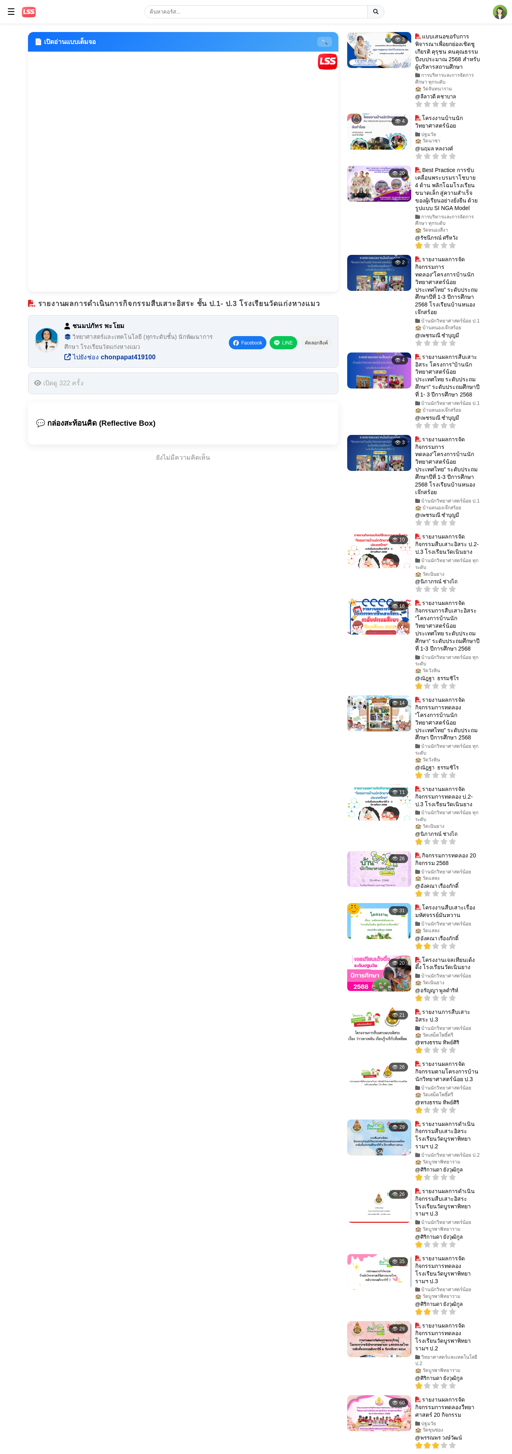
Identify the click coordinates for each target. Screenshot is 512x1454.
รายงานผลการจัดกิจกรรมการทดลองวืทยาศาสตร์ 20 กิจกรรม (444, 1407)
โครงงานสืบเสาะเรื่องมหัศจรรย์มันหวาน (445, 911)
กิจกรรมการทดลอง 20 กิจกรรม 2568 (445, 859)
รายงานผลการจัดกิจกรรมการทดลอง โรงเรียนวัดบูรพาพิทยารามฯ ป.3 (443, 1269)
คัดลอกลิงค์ (316, 343)
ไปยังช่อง (110, 357)
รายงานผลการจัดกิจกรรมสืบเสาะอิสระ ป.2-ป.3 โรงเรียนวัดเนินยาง (447, 544)
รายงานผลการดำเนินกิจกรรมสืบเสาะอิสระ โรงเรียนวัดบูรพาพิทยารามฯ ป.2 (445, 1135)
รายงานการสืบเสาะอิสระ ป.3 (443, 1016)
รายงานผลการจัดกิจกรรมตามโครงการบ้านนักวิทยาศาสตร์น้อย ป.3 (446, 1071)
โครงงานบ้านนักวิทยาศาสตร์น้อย (439, 122)
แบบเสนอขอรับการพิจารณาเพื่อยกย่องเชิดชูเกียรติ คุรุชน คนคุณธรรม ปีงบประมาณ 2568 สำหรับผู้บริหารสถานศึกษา (447, 51)
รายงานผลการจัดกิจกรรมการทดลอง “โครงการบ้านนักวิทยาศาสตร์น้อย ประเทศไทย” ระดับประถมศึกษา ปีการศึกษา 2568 (446, 719)
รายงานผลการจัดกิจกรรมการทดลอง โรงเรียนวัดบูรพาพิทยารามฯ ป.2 (443, 1337)
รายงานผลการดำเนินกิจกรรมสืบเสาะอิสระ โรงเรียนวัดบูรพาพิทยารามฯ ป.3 (445, 1202)
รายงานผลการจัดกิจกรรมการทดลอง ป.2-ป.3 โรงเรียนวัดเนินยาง (444, 796)
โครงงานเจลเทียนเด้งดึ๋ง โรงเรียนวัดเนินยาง (445, 964)
